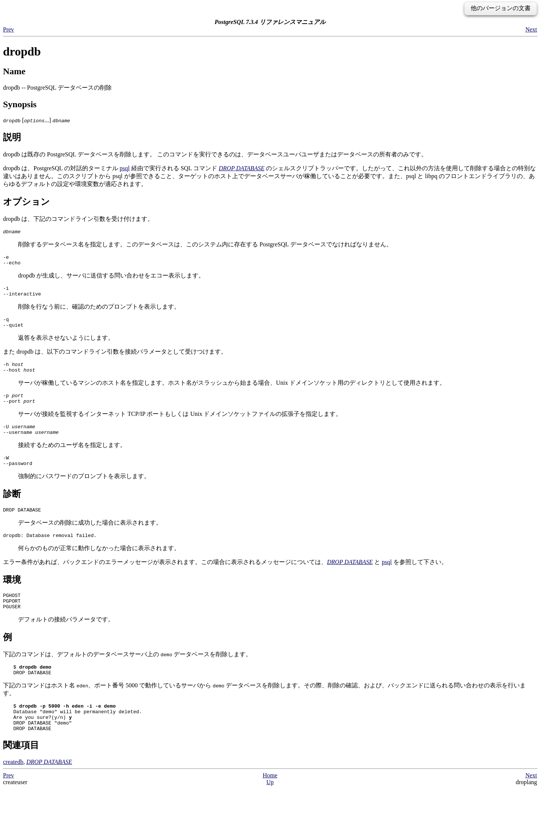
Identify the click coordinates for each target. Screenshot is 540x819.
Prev (8, 29)
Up (270, 812)
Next (531, 29)
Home (269, 805)
